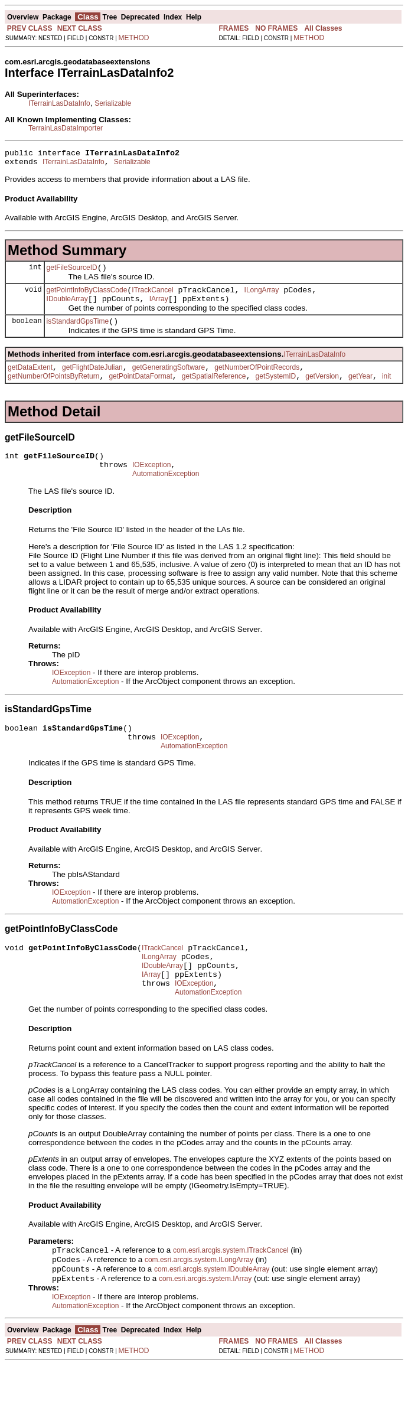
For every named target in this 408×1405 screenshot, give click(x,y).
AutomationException (165, 493)
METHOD (134, 38)
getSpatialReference (214, 390)
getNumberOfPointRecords (256, 380)
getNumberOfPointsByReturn (53, 390)
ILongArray (261, 297)
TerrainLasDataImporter (65, 128)
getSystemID (276, 390)
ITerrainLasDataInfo (59, 103)
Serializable (112, 103)
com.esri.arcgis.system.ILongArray (199, 1297)
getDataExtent (30, 380)
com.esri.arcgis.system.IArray (205, 1319)
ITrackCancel (152, 297)
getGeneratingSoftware (168, 380)
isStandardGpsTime (78, 332)
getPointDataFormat (140, 390)
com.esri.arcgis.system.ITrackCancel (231, 1287)
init (386, 390)
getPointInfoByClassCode (87, 297)
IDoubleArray (67, 308)
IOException (151, 482)
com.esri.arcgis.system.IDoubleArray (211, 1308)
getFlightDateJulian (92, 380)
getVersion (322, 390)
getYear (360, 390)
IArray (158, 308)
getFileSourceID (72, 273)
